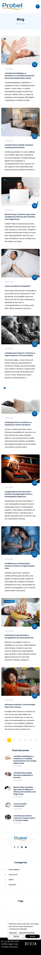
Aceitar (32, 936)
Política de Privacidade (27, 933)
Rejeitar (16, 936)
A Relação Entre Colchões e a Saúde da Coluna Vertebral (18, 423)
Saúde (7, 458)
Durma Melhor (9, 601)
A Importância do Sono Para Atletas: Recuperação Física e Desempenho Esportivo (18, 494)
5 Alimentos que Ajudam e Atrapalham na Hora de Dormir (19, 636)
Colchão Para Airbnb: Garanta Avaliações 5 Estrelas (19, 146)
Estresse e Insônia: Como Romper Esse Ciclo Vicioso (20, 705)
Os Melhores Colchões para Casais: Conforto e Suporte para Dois (20, 566)
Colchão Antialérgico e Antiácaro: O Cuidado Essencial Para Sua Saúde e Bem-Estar (19, 75)
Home (18, 24)
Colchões (12, 885)
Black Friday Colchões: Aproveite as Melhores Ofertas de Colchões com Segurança (20, 217)
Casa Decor (13, 875)
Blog (23, 24)
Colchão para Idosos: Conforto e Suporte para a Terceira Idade (20, 354)
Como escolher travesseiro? (18, 286)
